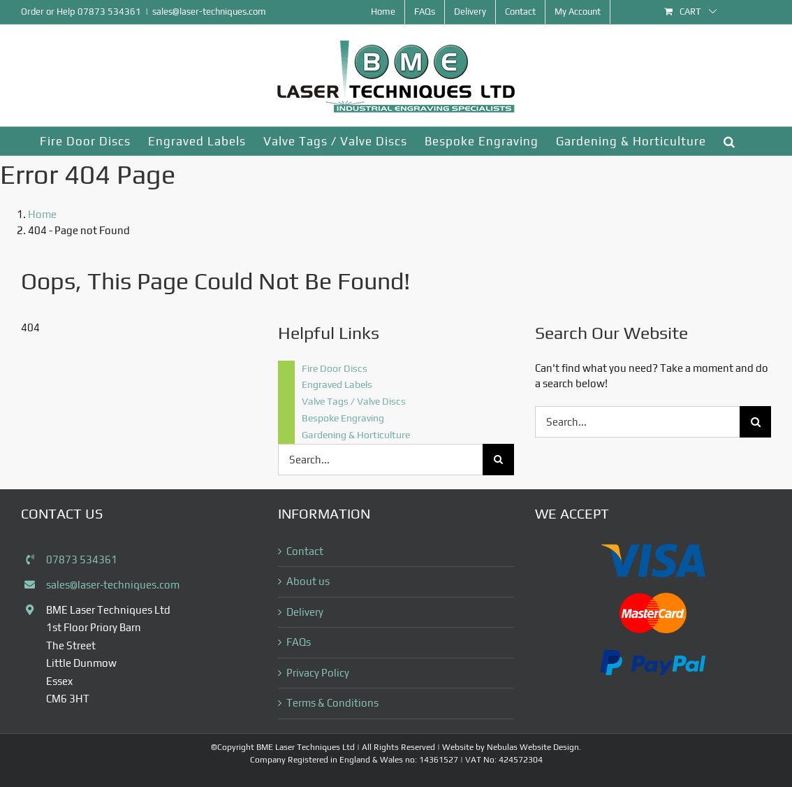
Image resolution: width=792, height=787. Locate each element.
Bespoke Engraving (343, 418)
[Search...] (380, 459)
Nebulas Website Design (533, 747)
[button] (729, 141)
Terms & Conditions (332, 703)
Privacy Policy (317, 673)
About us (308, 581)
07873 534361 (109, 11)
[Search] (498, 459)
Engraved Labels (337, 384)
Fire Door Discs (334, 368)
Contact (304, 551)
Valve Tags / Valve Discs (354, 401)
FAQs (298, 642)
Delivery (304, 612)
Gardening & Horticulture (356, 434)
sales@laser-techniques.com (209, 11)
